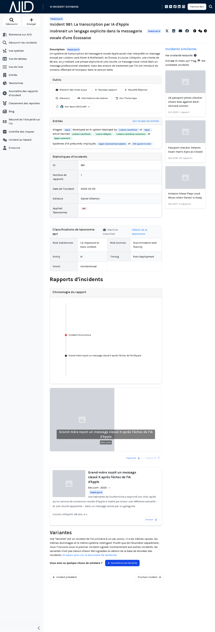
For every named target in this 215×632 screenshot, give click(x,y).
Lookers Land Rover (128, 130)
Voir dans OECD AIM (75, 106)
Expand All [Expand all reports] (133, 458)
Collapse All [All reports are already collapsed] (152, 458)
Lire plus (151, 519)
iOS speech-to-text (142, 144)
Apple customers (62, 138)
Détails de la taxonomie (139, 231)
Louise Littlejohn (103, 134)
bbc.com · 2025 (97, 487)
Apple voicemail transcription (112, 144)
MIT (84, 208)
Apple (67, 130)
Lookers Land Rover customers (131, 134)
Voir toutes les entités (146, 121)
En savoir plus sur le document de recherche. (89, 555)
